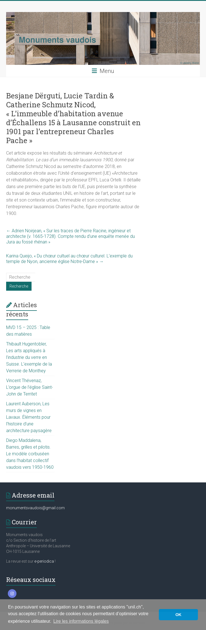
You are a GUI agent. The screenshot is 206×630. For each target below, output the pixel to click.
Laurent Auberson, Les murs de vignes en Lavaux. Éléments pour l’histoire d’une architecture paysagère (29, 417)
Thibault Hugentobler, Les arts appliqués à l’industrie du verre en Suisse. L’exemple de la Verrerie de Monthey (29, 357)
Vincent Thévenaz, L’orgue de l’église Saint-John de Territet (29, 387)
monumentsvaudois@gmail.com (35, 508)
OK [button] (178, 614)
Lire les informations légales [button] (81, 621)
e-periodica (44, 561)
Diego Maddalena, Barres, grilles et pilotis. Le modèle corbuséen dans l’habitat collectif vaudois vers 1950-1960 (30, 454)
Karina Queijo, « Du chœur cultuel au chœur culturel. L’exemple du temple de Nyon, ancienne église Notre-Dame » (69, 258)
